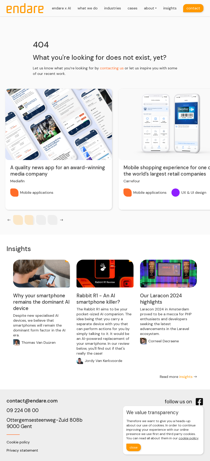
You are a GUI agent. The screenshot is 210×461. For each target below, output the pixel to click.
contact (193, 8)
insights (170, 8)
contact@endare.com (32, 401)
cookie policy (188, 438)
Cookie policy (18, 442)
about (149, 8)
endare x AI (61, 8)
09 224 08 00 (23, 410)
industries (112, 8)
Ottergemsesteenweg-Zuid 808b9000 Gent (44, 423)
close (134, 447)
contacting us (112, 68)
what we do (88, 8)
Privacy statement (22, 450)
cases (132, 8)
